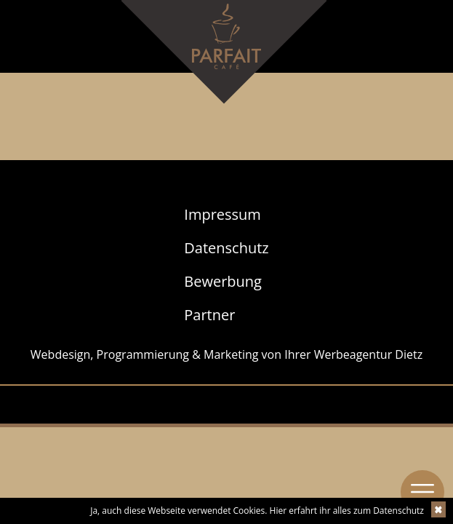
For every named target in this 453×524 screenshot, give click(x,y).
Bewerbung (223, 281)
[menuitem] (226, 214)
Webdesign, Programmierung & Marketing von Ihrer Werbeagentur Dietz (226, 354)
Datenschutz (226, 248)
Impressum (222, 214)
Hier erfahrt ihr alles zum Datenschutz (347, 510)
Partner (209, 315)
